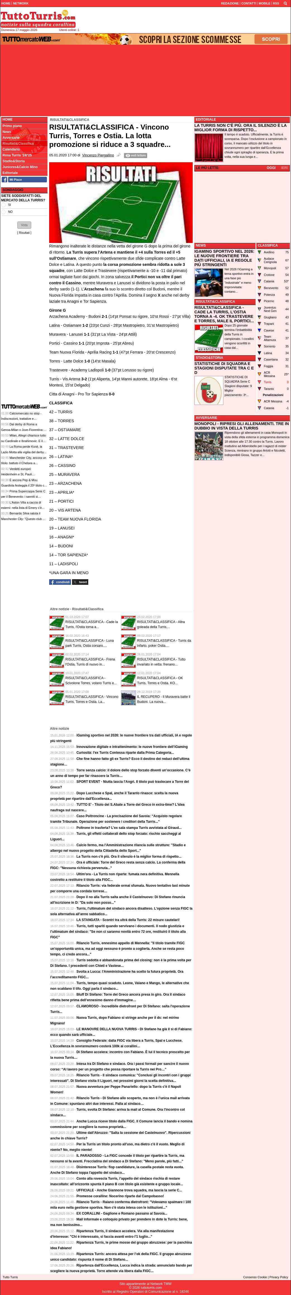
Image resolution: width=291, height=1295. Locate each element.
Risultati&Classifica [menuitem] (18, 144)
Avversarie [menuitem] (11, 138)
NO (10, 211)
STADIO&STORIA (209, 358)
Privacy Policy (278, 1277)
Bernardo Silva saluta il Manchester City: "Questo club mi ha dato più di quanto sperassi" (23, 519)
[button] (24, 225)
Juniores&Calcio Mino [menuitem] (20, 167)
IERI (284, 168)
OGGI (271, 168)
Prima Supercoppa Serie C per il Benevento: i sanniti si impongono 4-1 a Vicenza (23, 497)
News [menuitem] (7, 132)
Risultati (24, 232)
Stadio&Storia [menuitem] (14, 161)
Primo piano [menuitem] (12, 126)
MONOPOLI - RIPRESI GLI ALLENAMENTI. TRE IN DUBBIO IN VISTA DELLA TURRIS (241, 425)
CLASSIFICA (268, 245)
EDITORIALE (206, 119)
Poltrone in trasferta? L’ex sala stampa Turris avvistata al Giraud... (129, 828)
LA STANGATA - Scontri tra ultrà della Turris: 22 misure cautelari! (128, 920)
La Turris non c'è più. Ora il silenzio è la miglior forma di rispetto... (129, 856)
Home (8, 119)
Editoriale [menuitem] (10, 173)
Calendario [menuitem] (11, 149)
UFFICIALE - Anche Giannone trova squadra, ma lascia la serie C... (129, 1190)
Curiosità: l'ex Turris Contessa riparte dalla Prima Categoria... (125, 753)
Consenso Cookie (255, 1277)
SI (9, 204)
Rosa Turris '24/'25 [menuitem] (17, 155)
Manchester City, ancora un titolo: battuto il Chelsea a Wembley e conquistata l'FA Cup (23, 463)
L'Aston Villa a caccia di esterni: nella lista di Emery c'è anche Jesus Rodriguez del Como (23, 508)
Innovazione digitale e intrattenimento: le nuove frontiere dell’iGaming (132, 747)
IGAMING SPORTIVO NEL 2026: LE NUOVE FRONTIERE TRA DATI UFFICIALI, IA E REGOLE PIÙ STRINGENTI (224, 258)
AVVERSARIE (206, 418)
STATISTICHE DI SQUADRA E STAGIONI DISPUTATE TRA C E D (224, 368)
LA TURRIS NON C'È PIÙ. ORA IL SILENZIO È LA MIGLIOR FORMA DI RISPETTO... (240, 127)
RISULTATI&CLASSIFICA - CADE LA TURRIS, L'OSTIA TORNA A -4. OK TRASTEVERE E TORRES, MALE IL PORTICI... (224, 314)
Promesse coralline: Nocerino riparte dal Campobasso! (120, 1196)
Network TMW (160, 1284)
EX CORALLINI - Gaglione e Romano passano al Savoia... (122, 1213)
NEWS (201, 245)
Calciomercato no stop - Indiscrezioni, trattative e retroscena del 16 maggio (21, 419)
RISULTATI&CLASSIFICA (215, 302)
